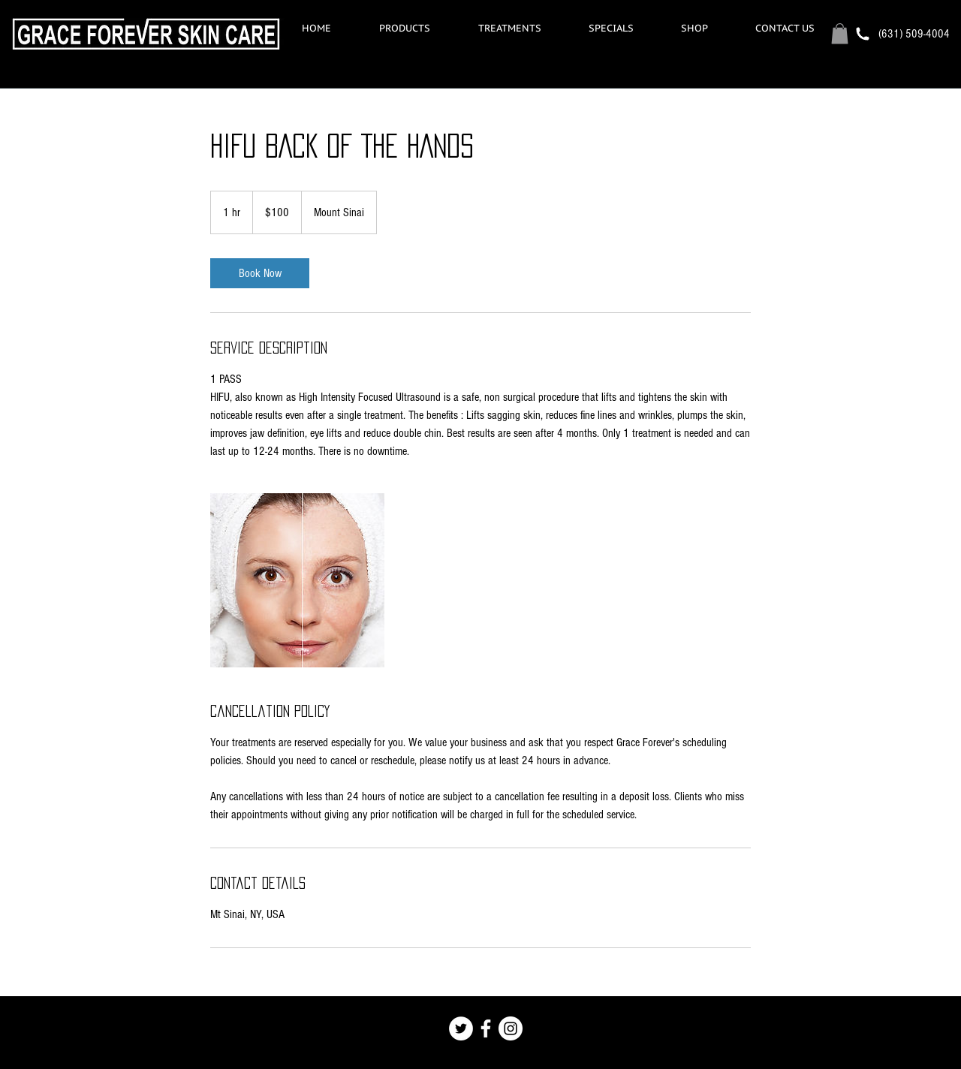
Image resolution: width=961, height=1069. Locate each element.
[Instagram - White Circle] (511, 1028)
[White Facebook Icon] (486, 1028)
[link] (259, 273)
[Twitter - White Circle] (461, 1028)
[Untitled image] (297, 580)
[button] (509, 28)
